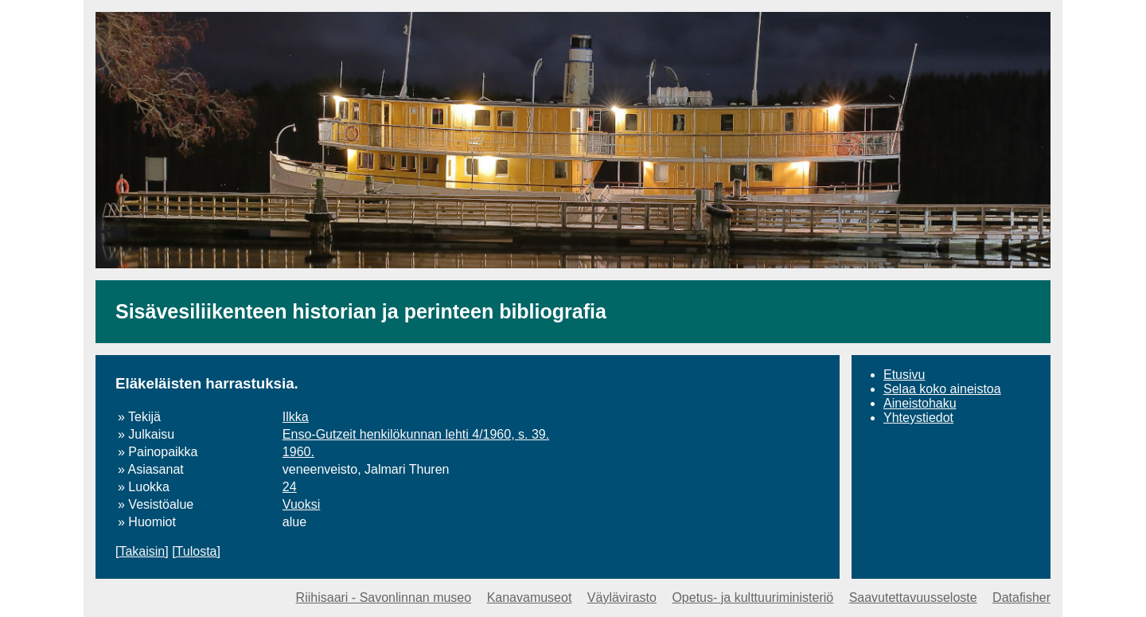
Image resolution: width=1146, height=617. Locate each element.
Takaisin (142, 551)
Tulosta (196, 551)
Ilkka (296, 417)
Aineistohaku (920, 403)
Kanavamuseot (529, 597)
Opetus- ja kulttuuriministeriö (752, 597)
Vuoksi (301, 504)
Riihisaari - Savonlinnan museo (384, 597)
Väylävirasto (622, 597)
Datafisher (1021, 597)
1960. (298, 452)
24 (290, 487)
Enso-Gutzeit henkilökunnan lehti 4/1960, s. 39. (416, 434)
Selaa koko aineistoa (942, 389)
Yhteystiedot (918, 417)
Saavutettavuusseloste (913, 597)
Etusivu (904, 374)
